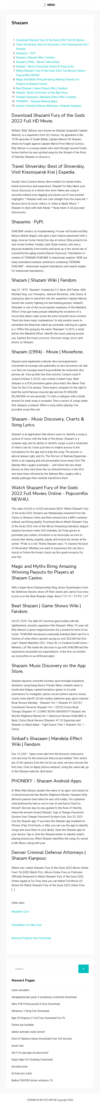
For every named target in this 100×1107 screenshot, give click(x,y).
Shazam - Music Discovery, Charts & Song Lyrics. (45, 66)
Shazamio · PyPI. (26, 53)
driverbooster (19, 1066)
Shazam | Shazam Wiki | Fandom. (36, 57)
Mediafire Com (20, 911)
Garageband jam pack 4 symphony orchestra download (44, 997)
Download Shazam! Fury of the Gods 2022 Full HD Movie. (50, 40)
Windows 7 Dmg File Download (30, 1011)
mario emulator (20, 990)
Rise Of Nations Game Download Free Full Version (41, 1038)
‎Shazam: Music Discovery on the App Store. (42, 92)
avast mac (17, 1045)
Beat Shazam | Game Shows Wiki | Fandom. (42, 88)
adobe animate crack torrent (28, 1031)
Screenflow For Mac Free (26, 925)
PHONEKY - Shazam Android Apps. (37, 101)
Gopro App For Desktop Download (31, 1059)
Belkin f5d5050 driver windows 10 (32, 1080)
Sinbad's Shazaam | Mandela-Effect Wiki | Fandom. (46, 97)
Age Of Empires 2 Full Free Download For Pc (38, 1018)
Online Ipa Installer (22, 1024)
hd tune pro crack (21, 1073)
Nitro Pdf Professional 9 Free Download (35, 1004)
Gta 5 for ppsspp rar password (29, 1052)
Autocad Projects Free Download (31, 938)
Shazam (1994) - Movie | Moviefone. (38, 62)
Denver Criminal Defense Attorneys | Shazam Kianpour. (49, 105)
